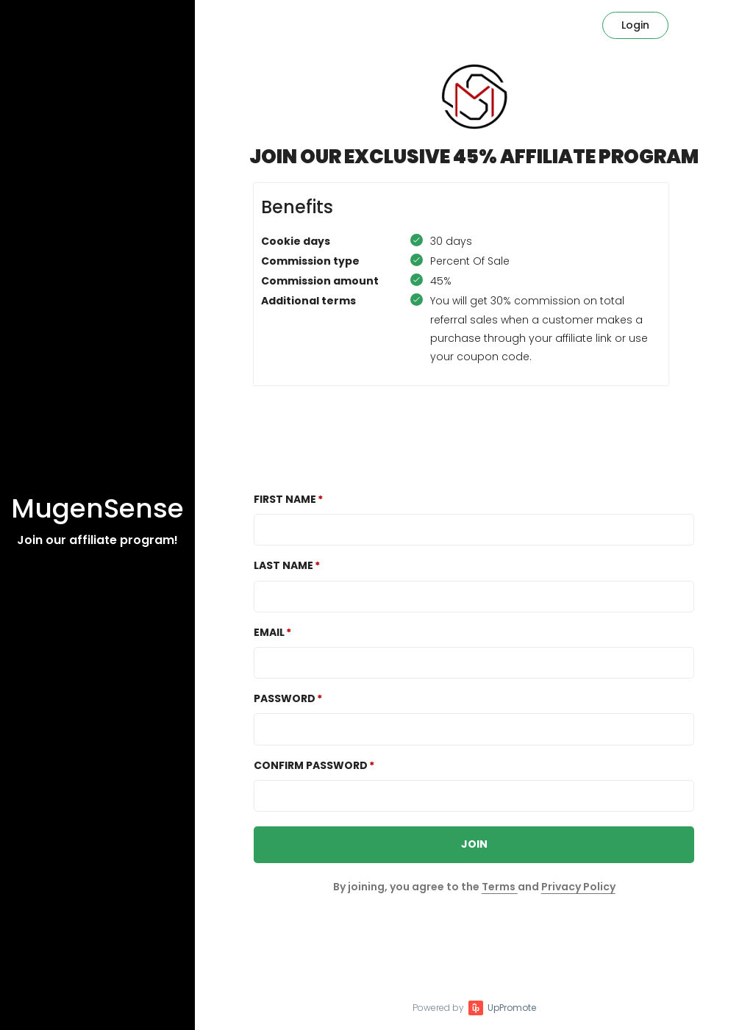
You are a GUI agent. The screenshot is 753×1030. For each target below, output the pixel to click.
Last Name (283, 565)
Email (269, 632)
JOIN (474, 844)
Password (284, 698)
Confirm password (311, 765)
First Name (285, 499)
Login (635, 25)
